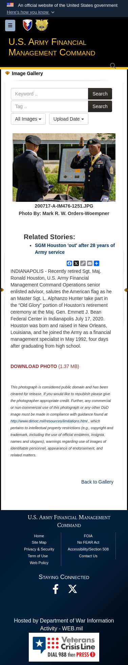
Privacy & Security (39, 549)
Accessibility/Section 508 (88, 549)
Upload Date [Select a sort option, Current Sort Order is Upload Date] (69, 119)
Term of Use (38, 556)
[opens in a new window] (72, 591)
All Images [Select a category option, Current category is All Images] (28, 119)
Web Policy (39, 563)
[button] (31, 12)
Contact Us (88, 556)
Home (39, 536)
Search (99, 94)
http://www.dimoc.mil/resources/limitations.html (48, 421)
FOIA (88, 536)
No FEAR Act (88, 542)
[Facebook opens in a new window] (55, 591)
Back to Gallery (97, 482)
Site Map (39, 542)
